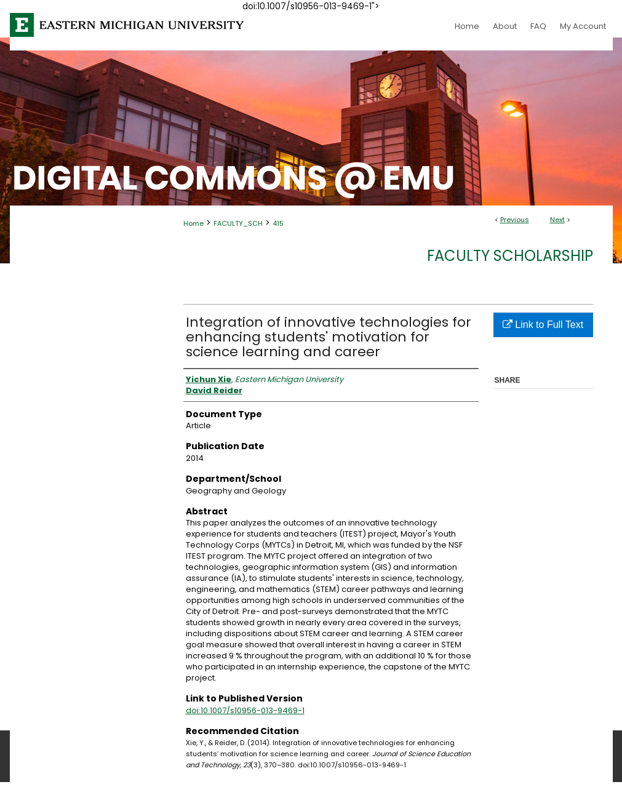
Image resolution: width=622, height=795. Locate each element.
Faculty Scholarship (510, 256)
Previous (514, 220)
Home (193, 223)
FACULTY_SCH (238, 223)
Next (557, 220)
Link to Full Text (543, 324)
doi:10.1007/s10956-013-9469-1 (245, 710)
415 (278, 223)
